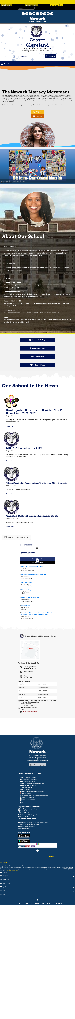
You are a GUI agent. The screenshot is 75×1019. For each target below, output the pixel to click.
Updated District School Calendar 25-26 (32, 642)
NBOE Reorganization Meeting (32, 693)
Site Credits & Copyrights (37, 895)
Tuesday (22, 814)
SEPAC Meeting (26, 709)
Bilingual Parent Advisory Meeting (33, 701)
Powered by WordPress (37, 896)
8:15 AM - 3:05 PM (43, 811)
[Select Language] (26, 8)
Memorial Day (26, 716)
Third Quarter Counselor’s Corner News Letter (37, 609)
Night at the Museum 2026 (31, 724)
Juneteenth (25, 732)
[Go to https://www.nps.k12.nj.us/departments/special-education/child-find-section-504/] (21, 973)
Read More (11, 553)
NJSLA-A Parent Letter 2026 (24, 574)
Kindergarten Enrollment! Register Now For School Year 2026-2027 (35, 538)
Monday (21, 811)
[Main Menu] (6, 63)
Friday (21, 824)
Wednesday (22, 817)
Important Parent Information (12, 993)
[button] (37, 238)
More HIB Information (30, 838)
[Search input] (31, 56)
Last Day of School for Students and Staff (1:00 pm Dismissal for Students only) (36, 740)
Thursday (22, 821)
